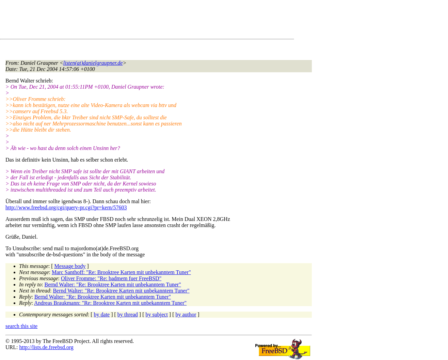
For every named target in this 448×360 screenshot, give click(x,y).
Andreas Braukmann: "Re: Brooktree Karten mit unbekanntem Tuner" (110, 303)
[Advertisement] (129, 20)
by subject (157, 314)
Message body (70, 266)
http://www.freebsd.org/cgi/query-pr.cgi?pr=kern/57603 (66, 207)
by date (102, 314)
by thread (127, 314)
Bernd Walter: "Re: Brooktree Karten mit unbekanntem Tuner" (113, 284)
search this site (21, 326)
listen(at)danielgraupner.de (93, 63)
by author (185, 314)
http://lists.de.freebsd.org (46, 347)
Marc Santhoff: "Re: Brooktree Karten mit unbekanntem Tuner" (121, 272)
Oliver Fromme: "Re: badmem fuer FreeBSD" (111, 278)
